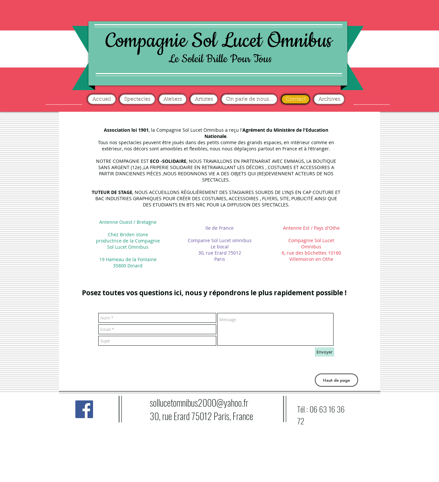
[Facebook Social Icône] (84, 409)
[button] (336, 380)
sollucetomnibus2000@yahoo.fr (199, 402)
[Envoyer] (324, 352)
